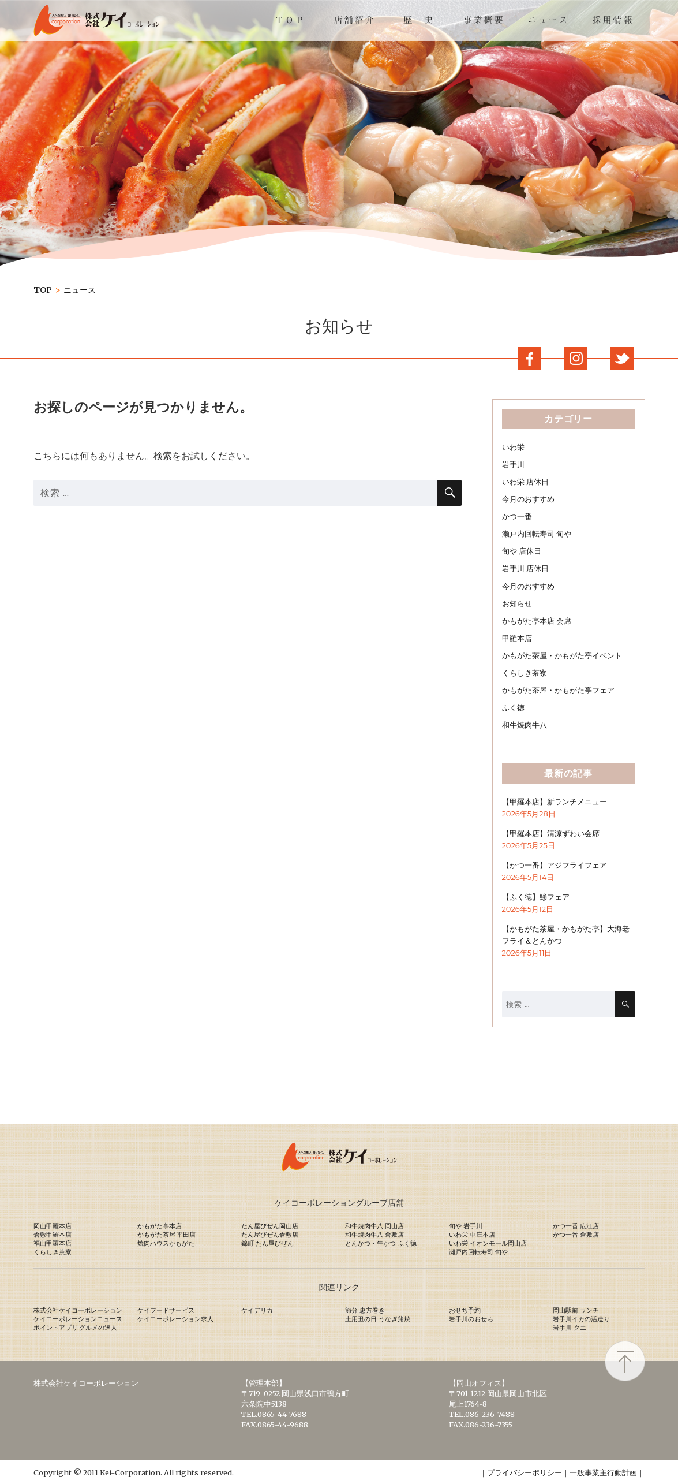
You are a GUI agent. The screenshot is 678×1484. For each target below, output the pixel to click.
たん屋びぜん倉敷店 (269, 1234)
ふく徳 (513, 708)
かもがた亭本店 (159, 1225)
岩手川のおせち (471, 1318)
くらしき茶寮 (524, 673)
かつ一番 (517, 516)
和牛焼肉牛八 (524, 725)
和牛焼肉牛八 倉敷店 (374, 1234)
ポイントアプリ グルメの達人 (75, 1327)
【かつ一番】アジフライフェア (554, 865)
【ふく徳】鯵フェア (536, 897)
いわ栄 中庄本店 (472, 1234)
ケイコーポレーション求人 (175, 1318)
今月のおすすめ (528, 499)
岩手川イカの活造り (581, 1318)
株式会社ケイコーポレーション (77, 1310)
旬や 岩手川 (465, 1225)
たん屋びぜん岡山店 (269, 1225)
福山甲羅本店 (52, 1243)
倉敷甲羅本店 (52, 1234)
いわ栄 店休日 (525, 482)
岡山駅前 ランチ (576, 1310)
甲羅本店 (517, 638)
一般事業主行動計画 (603, 1472)
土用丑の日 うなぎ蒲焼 (377, 1318)
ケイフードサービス (165, 1310)
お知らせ (517, 604)
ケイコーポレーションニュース (77, 1318)
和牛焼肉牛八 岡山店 (374, 1225)
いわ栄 (513, 447)
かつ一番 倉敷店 (576, 1234)
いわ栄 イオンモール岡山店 (488, 1243)
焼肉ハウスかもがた (165, 1243)
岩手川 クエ (569, 1327)
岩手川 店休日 (525, 568)
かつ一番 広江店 (576, 1225)
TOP (42, 290)
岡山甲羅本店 (52, 1225)
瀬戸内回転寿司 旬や (536, 534)
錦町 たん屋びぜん (267, 1243)
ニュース (79, 290)
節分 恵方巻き (365, 1310)
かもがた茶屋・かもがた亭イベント (562, 656)
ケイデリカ (257, 1310)
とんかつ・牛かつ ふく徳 (381, 1243)
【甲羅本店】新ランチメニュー (554, 802)
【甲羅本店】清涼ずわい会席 (551, 833)
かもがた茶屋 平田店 (166, 1234)
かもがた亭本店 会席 (536, 621)
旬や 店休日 (521, 551)
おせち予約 (465, 1310)
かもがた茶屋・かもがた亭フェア (558, 690)
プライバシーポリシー (524, 1472)
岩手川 (513, 464)
